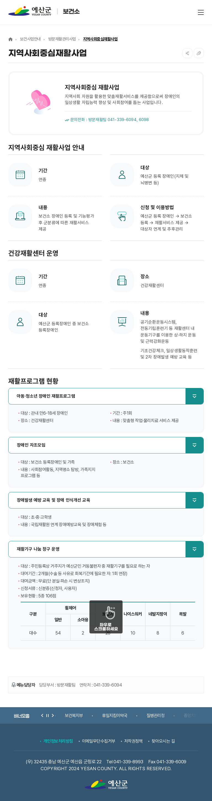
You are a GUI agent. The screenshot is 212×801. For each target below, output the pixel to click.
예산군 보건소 (44, 11)
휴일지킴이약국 (114, 715)
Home (10, 39)
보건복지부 (74, 715)
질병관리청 (156, 715)
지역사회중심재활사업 (100, 39)
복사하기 (199, 53)
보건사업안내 (30, 39)
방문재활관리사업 (62, 39)
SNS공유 (187, 53)
